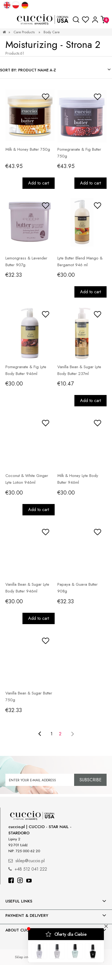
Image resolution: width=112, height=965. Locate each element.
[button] (7, 19)
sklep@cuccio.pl (30, 861)
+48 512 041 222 (31, 869)
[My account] (95, 20)
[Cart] (104, 19)
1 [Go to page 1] (51, 733)
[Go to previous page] (39, 734)
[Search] (76, 20)
